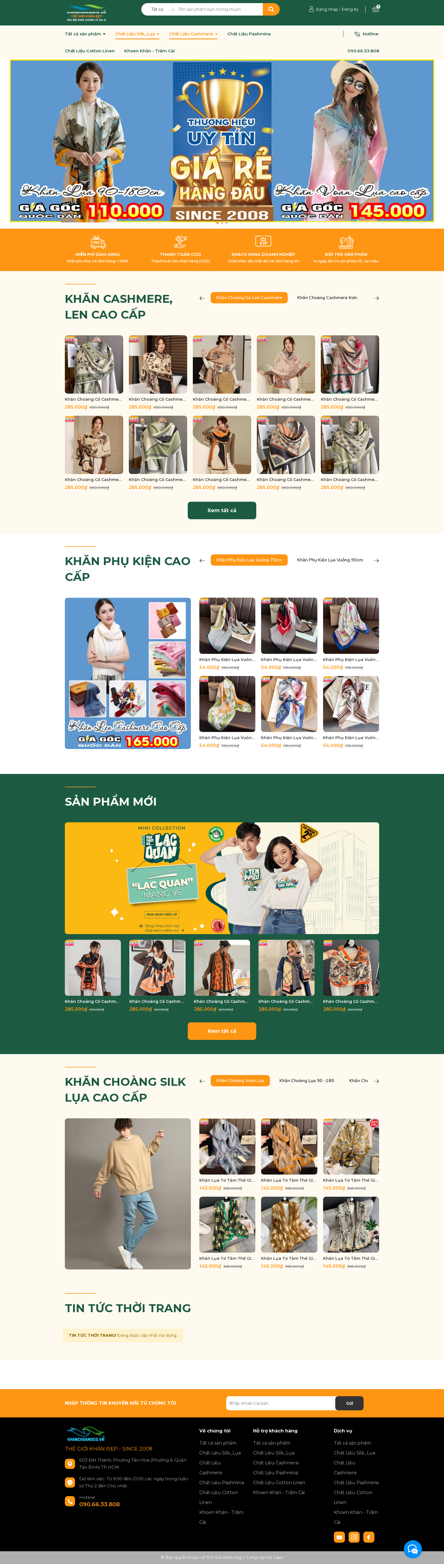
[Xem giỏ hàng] (375, 9)
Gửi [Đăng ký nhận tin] (349, 1403)
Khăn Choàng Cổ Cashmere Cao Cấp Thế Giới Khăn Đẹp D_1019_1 (94, 479)
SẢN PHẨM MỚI (111, 801)
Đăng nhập (327, 9)
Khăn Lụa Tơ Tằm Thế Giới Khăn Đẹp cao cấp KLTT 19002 (351, 1258)
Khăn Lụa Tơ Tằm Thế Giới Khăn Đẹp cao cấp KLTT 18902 (289, 1258)
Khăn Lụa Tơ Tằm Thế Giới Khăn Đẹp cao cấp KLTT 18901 (227, 1258)
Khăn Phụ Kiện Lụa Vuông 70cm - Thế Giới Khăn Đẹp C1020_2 (227, 659)
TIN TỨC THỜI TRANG (128, 1308)
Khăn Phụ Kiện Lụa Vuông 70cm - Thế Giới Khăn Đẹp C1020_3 (289, 659)
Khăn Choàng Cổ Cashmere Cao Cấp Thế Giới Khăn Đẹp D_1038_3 (94, 399)
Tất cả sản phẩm (83, 34)
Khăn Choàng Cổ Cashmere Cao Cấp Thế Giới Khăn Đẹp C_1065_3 (222, 1001)
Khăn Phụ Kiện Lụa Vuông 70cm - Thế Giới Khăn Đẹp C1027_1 (289, 737)
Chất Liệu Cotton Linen (90, 50)
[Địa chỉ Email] (295, 1403)
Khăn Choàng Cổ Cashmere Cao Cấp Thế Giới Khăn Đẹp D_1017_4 (286, 479)
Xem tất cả (222, 510)
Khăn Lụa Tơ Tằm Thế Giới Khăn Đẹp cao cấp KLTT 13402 (289, 1180)
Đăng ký (350, 9)
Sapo (278, 1557)
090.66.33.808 (363, 50)
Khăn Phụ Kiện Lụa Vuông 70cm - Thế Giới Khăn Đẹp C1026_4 (227, 737)
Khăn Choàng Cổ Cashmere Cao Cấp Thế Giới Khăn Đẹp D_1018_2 (222, 479)
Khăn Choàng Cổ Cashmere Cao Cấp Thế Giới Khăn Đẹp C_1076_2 (157, 1001)
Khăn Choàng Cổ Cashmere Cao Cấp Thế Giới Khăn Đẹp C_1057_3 (287, 1001)
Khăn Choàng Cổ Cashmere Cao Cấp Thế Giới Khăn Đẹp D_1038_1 (158, 399)
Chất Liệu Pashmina (249, 34)
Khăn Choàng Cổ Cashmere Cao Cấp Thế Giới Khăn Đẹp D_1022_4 (350, 399)
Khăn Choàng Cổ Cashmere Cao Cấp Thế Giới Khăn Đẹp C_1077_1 (93, 1001)
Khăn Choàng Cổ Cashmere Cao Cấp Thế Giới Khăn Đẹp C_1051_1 (351, 1001)
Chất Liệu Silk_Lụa (135, 34)
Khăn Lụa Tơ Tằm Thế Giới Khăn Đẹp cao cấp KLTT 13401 (227, 1180)
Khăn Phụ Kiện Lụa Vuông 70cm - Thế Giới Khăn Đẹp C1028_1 (351, 737)
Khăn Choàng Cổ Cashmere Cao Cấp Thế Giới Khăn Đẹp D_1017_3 (350, 479)
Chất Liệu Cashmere (191, 34)
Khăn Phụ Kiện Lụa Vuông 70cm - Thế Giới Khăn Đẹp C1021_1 (351, 659)
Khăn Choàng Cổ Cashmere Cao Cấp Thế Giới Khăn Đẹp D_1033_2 (222, 399)
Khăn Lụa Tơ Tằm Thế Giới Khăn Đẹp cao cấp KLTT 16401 (351, 1180)
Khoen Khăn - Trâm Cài (149, 50)
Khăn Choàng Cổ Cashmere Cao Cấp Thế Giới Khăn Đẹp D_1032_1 (286, 399)
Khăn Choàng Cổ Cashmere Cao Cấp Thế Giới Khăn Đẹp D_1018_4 (158, 479)
